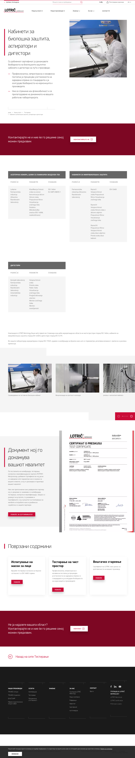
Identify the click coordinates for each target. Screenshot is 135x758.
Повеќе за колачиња (106, 749)
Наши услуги (36, 11)
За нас (90, 11)
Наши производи (57, 11)
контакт (105, 11)
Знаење (75, 11)
